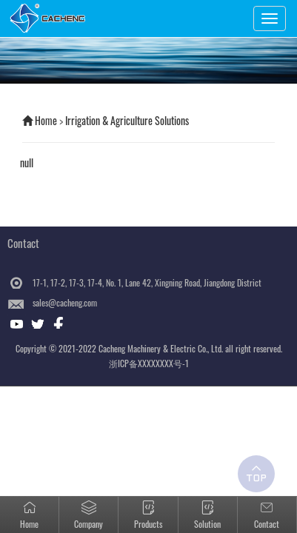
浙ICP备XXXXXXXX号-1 (149, 363)
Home (46, 120)
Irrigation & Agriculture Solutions (127, 120)
